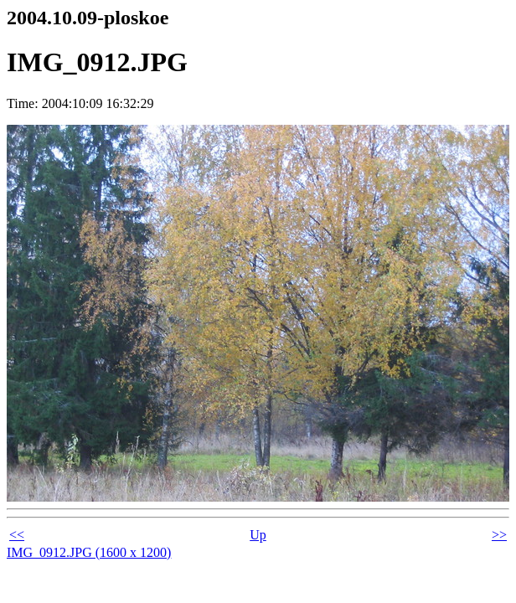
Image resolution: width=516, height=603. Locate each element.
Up (258, 535)
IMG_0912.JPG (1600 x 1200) (89, 552)
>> (499, 535)
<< (16, 535)
